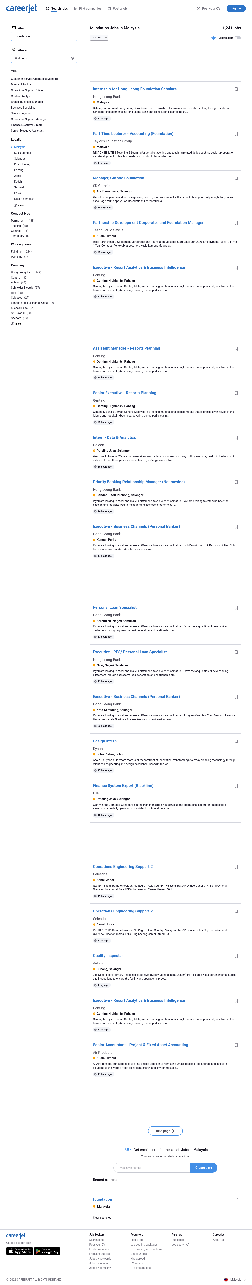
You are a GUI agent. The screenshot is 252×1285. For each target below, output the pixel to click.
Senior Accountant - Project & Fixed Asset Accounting (140, 1044)
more (19, 205)
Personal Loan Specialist (115, 607)
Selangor (19, 158)
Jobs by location (99, 1263)
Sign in (236, 8)
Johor (17, 175)
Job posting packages (144, 1244)
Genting (99, 275)
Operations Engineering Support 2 (123, 866)
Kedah (18, 181)
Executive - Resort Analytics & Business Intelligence (139, 267)
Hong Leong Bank (107, 97)
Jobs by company (100, 1267)
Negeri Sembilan (24, 198)
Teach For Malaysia (108, 230)
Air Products (102, 1052)
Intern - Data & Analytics (114, 437)
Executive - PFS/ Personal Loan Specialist (130, 652)
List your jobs (139, 1253)
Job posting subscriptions (146, 1249)
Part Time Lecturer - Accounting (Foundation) (133, 133)
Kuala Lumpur (22, 152)
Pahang (18, 170)
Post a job (137, 1239)
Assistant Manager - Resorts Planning (126, 348)
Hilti (96, 793)
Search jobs (96, 1239)
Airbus (98, 963)
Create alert (203, 1168)
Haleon (98, 445)
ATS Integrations (141, 1267)
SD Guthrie (101, 186)
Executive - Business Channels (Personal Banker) (136, 526)
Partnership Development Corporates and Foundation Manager (148, 222)
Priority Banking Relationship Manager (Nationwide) (139, 481)
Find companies (99, 1249)
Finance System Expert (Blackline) (123, 785)
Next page (165, 1131)
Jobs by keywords (100, 1258)
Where (19, 50)
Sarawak (19, 187)
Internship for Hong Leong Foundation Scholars (135, 89)
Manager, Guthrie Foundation (118, 178)
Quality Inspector (108, 955)
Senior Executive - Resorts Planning (124, 392)
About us (218, 1239)
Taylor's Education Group (112, 141)
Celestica (100, 874)
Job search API (181, 1244)
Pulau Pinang (22, 164)
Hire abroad (138, 1258)
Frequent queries (99, 1253)
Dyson (98, 749)
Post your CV (208, 8)
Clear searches (102, 1217)
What (18, 28)
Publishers (178, 1239)
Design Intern (105, 741)
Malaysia (19, 147)
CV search (137, 1263)
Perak (17, 193)
